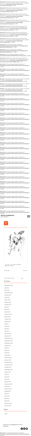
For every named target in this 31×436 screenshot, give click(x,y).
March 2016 (7, 355)
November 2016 (8, 340)
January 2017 (8, 336)
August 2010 (8, 391)
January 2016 (8, 360)
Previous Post (6, 270)
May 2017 (7, 328)
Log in (6, 413)
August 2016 (8, 345)
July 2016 (7, 348)
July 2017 (7, 324)
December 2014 (8, 384)
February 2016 (8, 357)
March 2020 (7, 300)
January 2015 (8, 381)
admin (8, 264)
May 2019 (7, 309)
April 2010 (7, 401)
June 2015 (7, 377)
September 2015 (9, 369)
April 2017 (7, 331)
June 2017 (7, 326)
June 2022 (7, 290)
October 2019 (8, 304)
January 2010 (8, 405)
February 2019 (8, 314)
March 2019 (7, 312)
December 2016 (8, 338)
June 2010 (7, 396)
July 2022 (7, 288)
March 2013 (7, 386)
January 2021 (8, 295)
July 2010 (7, 393)
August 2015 (8, 372)
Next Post (25, 270)
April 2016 (7, 352)
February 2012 (8, 389)
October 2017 (8, 319)
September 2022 (9, 285)
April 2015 (7, 379)
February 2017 (8, 333)
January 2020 (8, 302)
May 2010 (7, 398)
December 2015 (8, 362)
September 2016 (9, 343)
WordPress (5, 426)
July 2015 (7, 374)
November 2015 (8, 365)
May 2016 (7, 350)
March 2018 (7, 316)
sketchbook (19, 264)
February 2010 (8, 403)
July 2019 (7, 307)
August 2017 (8, 321)
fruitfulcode (14, 424)
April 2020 (7, 297)
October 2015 (8, 367)
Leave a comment (10, 265)
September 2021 (9, 292)
